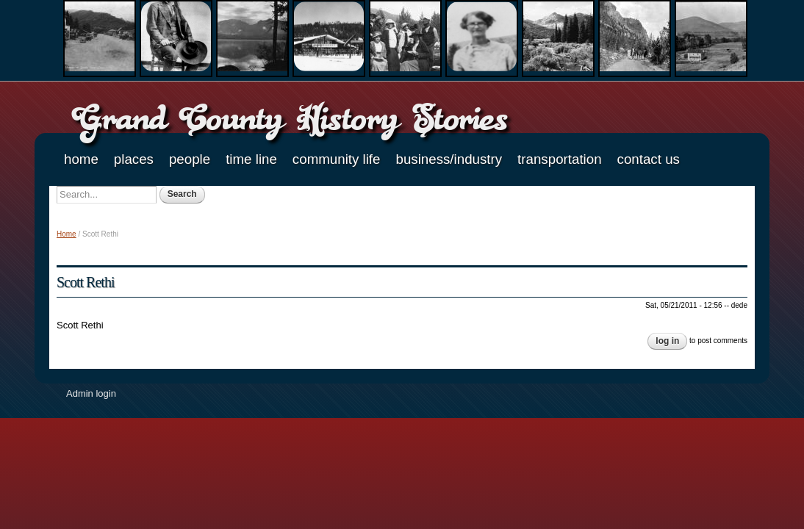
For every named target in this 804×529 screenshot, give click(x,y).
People (189, 159)
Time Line (251, 159)
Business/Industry (448, 159)
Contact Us (648, 159)
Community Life (336, 159)
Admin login (91, 393)
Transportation (559, 159)
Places (134, 159)
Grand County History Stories (289, 118)
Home (81, 159)
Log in (667, 341)
